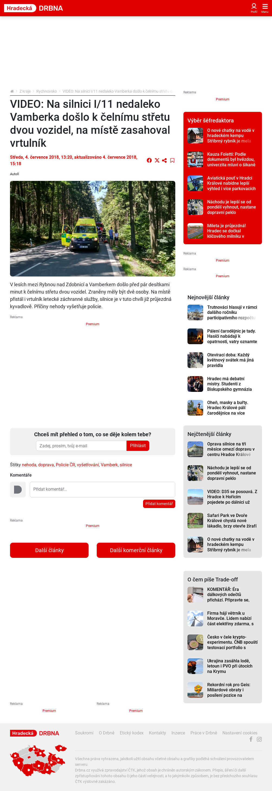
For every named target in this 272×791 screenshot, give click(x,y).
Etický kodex (132, 732)
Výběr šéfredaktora (210, 120)
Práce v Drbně (203, 732)
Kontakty (157, 732)
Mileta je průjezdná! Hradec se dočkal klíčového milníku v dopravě (226, 233)
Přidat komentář (159, 504)
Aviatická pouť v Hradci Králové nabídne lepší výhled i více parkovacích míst (231, 185)
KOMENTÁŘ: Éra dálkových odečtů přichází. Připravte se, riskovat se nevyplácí (228, 597)
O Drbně (106, 732)
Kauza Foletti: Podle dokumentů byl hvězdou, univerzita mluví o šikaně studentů (231, 162)
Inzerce (178, 732)
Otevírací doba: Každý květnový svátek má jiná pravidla (230, 360)
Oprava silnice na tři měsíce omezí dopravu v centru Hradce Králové (231, 449)
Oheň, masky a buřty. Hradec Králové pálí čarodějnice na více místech (227, 410)
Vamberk (109, 464)
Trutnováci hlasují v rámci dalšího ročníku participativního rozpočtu (232, 312)
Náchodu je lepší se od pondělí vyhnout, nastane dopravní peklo (231, 207)
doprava (46, 464)
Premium (92, 324)
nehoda (29, 464)
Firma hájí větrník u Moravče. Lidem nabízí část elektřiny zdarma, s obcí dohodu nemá (230, 621)
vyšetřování (88, 464)
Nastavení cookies (239, 732)
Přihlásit (138, 445)
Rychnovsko (46, 91)
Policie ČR (65, 464)
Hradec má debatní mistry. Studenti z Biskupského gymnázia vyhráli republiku (229, 386)
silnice (126, 464)
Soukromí (84, 732)
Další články (49, 550)
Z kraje (25, 91)
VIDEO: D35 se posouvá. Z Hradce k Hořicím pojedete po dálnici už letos (232, 499)
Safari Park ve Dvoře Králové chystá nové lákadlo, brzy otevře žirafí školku (232, 523)
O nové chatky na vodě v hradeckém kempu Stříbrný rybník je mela (230, 136)
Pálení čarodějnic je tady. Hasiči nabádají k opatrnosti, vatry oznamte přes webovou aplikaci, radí (232, 341)
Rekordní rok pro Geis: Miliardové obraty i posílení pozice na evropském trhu (228, 692)
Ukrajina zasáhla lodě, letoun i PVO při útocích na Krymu (229, 666)
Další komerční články (136, 550)
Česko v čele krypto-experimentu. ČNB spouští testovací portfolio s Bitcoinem (232, 644)
